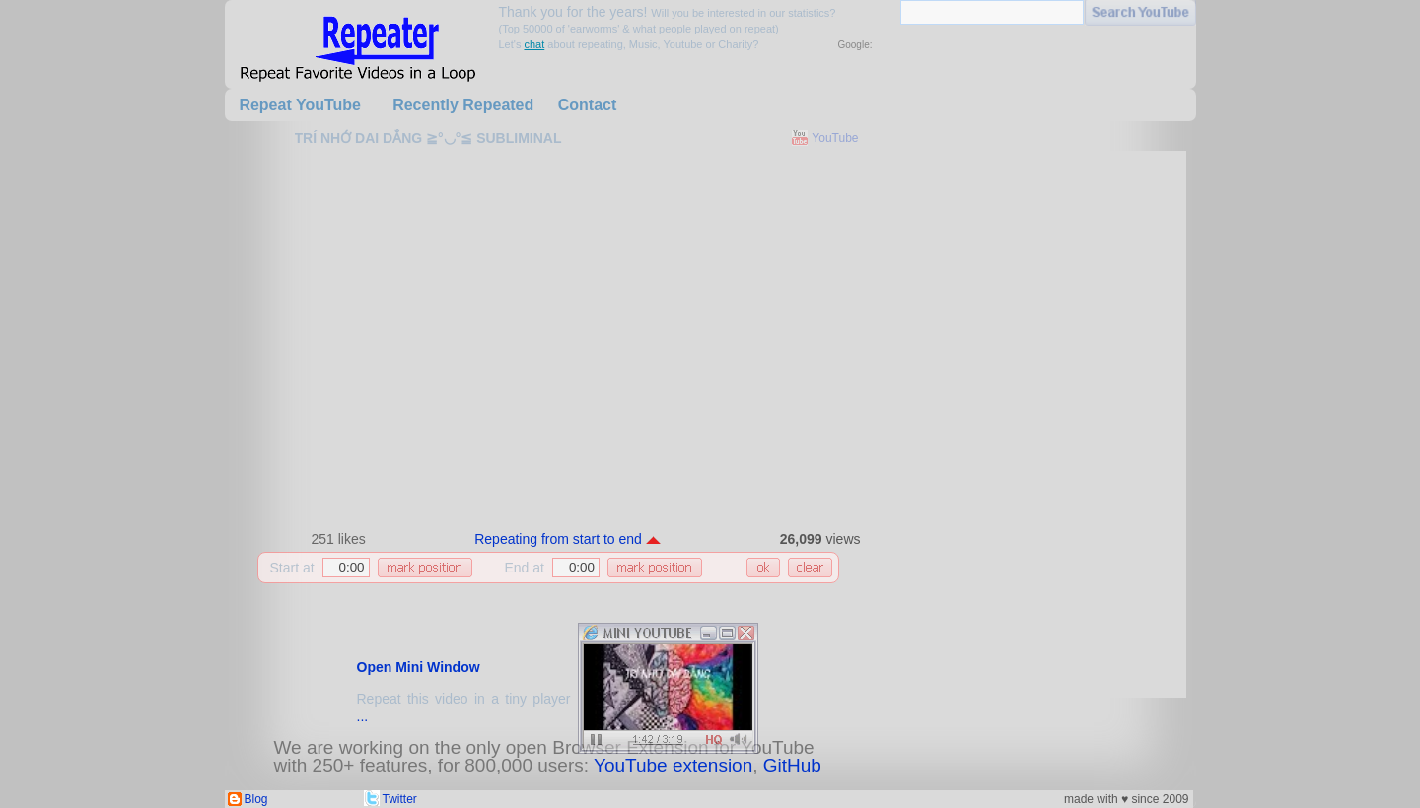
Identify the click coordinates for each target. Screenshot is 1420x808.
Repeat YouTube (300, 105)
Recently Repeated (462, 105)
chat (534, 44)
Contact (587, 105)
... (363, 716)
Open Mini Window (418, 667)
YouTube (835, 138)
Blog (256, 799)
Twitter (400, 799)
